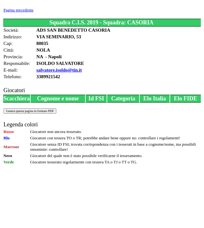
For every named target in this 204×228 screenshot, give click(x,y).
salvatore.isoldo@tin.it (59, 70)
